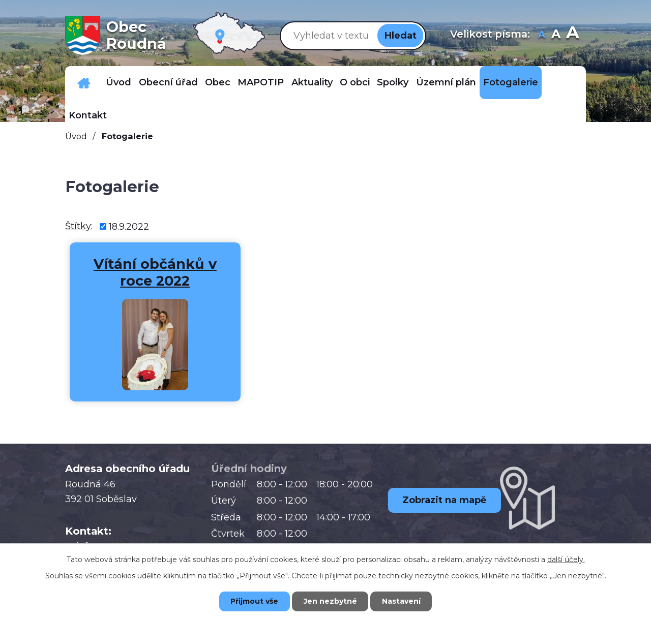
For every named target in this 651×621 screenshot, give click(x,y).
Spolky (392, 82)
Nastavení (401, 601)
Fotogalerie (510, 82)
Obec (217, 82)
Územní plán (446, 82)
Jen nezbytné (330, 601)
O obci (355, 82)
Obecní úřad (168, 82)
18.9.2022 (129, 226)
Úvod (118, 82)
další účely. (566, 559)
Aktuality (312, 82)
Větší (572, 35)
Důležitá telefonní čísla (83, 82)
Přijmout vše (254, 601)
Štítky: (79, 226)
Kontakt (88, 115)
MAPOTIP (261, 82)
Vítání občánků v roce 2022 (150, 273)
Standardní (556, 35)
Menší (542, 35)
